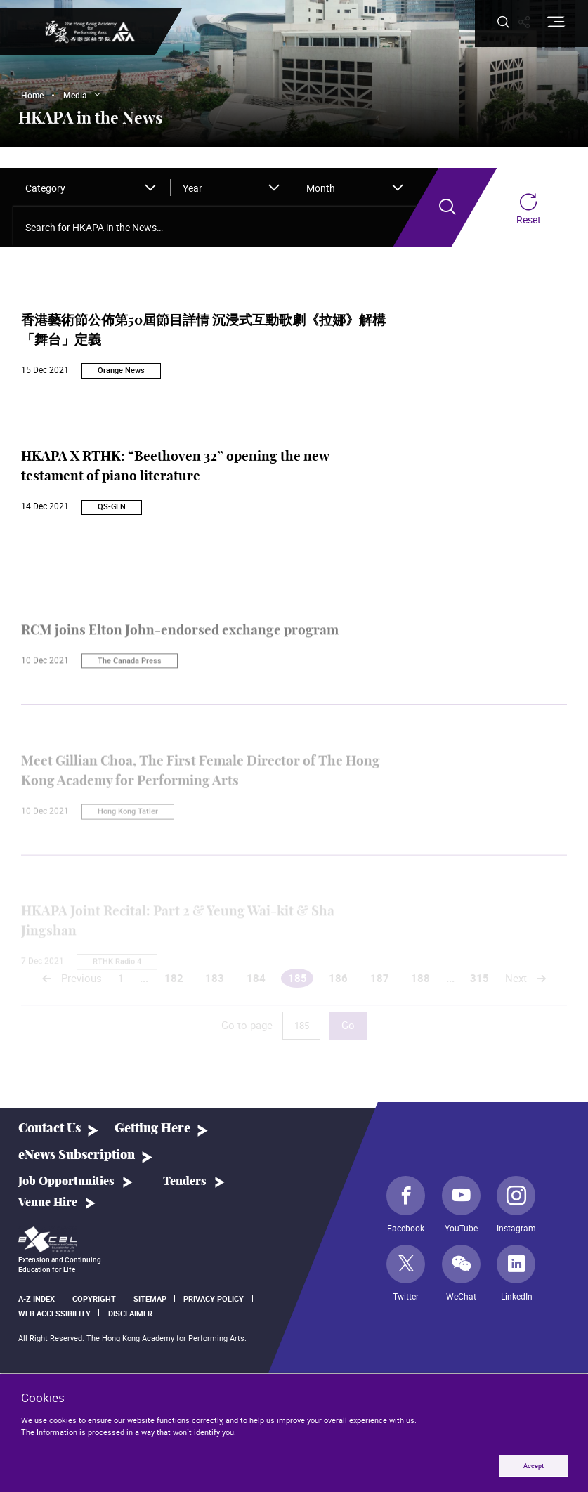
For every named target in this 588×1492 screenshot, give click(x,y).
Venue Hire (47, 1202)
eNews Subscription (76, 1155)
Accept (533, 1465)
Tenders (185, 1181)
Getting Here (152, 1128)
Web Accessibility (54, 1313)
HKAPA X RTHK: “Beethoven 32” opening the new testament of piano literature (175, 468)
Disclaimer (130, 1313)
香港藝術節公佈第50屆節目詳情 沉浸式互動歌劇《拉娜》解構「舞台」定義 (203, 337)
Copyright (94, 1298)
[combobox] (92, 187)
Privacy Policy (213, 1298)
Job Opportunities (66, 1181)
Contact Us (49, 1128)
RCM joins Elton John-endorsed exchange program (180, 661)
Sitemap (149, 1298)
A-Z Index (36, 1298)
